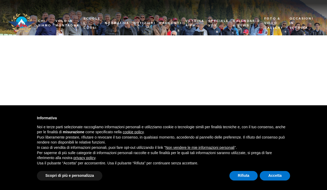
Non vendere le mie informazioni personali (199, 147)
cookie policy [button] (133, 132)
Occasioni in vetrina (301, 23)
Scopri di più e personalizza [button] (69, 175)
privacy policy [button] (84, 158)
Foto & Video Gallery (273, 23)
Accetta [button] (275, 175)
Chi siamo (44, 23)
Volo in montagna (67, 23)
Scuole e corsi (91, 23)
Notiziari (144, 23)
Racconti (170, 23)
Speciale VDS (218, 23)
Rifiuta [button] (243, 175)
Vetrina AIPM (195, 23)
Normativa (117, 23)
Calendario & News (246, 23)
